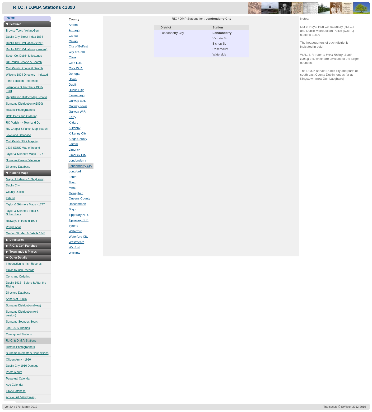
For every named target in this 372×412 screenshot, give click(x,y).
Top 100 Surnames (18, 328)
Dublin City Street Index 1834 (24, 36)
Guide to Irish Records (20, 270)
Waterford (75, 231)
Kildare (73, 122)
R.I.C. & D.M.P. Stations (21, 340)
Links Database (16, 391)
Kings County (78, 139)
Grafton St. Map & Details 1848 (25, 233)
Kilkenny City (78, 133)
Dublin (73, 84)
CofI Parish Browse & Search (24, 68)
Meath (73, 188)
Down (73, 79)
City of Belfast (78, 46)
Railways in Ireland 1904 (21, 220)
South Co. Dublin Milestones (24, 55)
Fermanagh (76, 95)
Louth (73, 177)
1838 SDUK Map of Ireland (23, 147)
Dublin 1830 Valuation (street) (24, 43)
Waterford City (78, 236)
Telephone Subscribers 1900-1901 (24, 89)
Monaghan (76, 193)
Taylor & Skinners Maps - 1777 (25, 154)
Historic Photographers (20, 109)
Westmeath (76, 242)
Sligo (72, 209)
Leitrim (73, 144)
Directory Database (18, 166)
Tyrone (73, 225)
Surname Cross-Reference (23, 160)
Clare (72, 57)
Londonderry (77, 160)
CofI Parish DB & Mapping (22, 141)
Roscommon (77, 204)
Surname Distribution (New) (23, 305)
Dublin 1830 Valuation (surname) (26, 49)
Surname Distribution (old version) (22, 313)
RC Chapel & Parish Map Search (26, 128)
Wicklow (74, 253)
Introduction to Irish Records (24, 263)
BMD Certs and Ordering (21, 116)
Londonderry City (80, 166)
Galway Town (78, 106)
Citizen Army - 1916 (18, 359)
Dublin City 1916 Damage (22, 365)
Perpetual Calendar (18, 378)
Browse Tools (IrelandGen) (23, 30)
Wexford (74, 247)
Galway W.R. (78, 111)
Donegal (74, 73)
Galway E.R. (77, 100)
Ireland (10, 198)
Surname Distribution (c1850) (24, 103)
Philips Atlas (13, 227)
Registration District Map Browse (26, 97)
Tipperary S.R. (78, 220)
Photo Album (14, 372)
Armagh (74, 30)
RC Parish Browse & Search (24, 62)
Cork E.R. (75, 63)
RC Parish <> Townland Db (23, 122)
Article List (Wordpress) (20, 397)
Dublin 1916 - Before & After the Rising (26, 284)
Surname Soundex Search (22, 321)
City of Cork (77, 52)
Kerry (72, 117)
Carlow (73, 35)
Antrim (73, 25)
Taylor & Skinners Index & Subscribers (22, 212)
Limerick (74, 149)
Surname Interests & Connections (27, 353)
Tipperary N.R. (79, 215)
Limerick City (77, 155)
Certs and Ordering (18, 276)
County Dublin (15, 192)
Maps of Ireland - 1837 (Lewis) (25, 179)
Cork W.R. (76, 68)
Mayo (72, 182)
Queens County (79, 198)
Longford (75, 171)
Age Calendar (14, 384)
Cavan (73, 41)
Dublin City (13, 185)
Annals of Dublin (16, 299)
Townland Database (18, 135)
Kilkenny (74, 128)
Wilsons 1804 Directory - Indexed (27, 74)
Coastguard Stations (19, 334)
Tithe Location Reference (22, 81)
